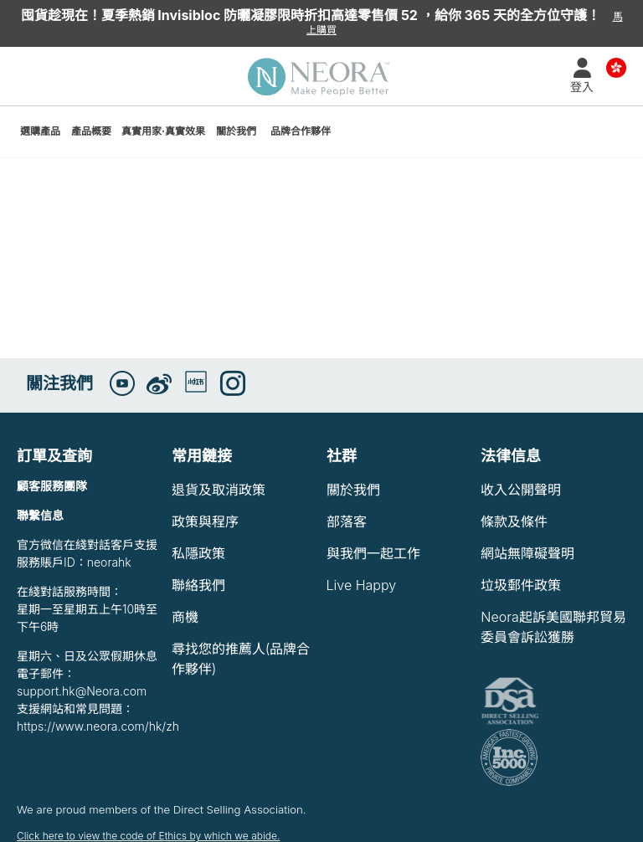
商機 (185, 616)
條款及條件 (514, 521)
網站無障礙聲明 (527, 553)
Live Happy (362, 585)
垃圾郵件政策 (521, 585)
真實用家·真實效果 (163, 131)
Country (616, 66)
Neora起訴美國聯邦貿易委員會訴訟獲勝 (553, 626)
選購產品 (40, 131)
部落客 (347, 521)
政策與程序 (205, 521)
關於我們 (236, 131)
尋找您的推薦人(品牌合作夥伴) (241, 658)
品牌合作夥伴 (300, 131)
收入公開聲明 (521, 489)
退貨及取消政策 (218, 489)
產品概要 (91, 131)
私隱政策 (198, 553)
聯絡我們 (198, 585)
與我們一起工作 (373, 553)
